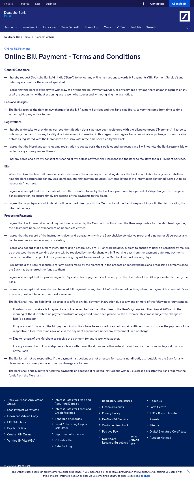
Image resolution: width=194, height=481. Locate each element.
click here (144, 475)
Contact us (157, 3)
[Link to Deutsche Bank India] (185, 16)
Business (51, 3)
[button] (136, 28)
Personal (24, 3)
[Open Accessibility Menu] (143, 3)
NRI (37, 3)
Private (8, 3)
